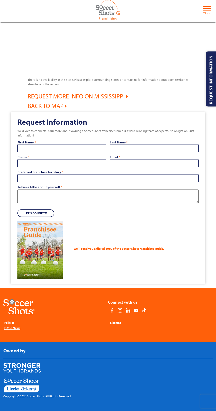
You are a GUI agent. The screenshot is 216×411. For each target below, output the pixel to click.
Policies (9, 323)
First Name (26, 142)
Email (115, 157)
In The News (12, 328)
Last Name (119, 142)
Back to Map (47, 106)
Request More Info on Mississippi (78, 96)
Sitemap (115, 323)
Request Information (211, 79)
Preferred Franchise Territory (40, 172)
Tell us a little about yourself (39, 187)
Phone (23, 157)
